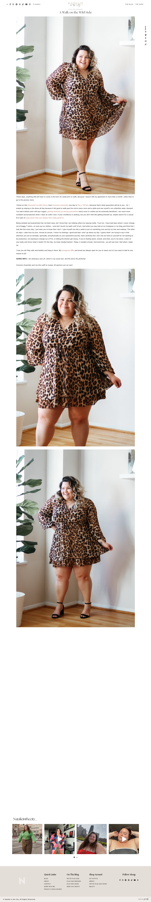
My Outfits (93, 878)
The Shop (139, 4)
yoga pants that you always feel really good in (45, 218)
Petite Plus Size (73, 878)
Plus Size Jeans (73, 884)
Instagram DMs (68, 250)
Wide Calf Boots (73, 886)
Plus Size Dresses (75, 9)
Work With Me (49, 886)
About (46, 881)
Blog (46, 878)
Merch (91, 881)
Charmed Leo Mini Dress (38, 205)
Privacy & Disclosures (53, 889)
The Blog (129, 4)
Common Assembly (60, 205)
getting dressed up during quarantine (62, 211)
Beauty (92, 886)
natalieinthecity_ (25, 819)
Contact (47, 884)
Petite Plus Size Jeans (98, 884)
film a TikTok (83, 205)
